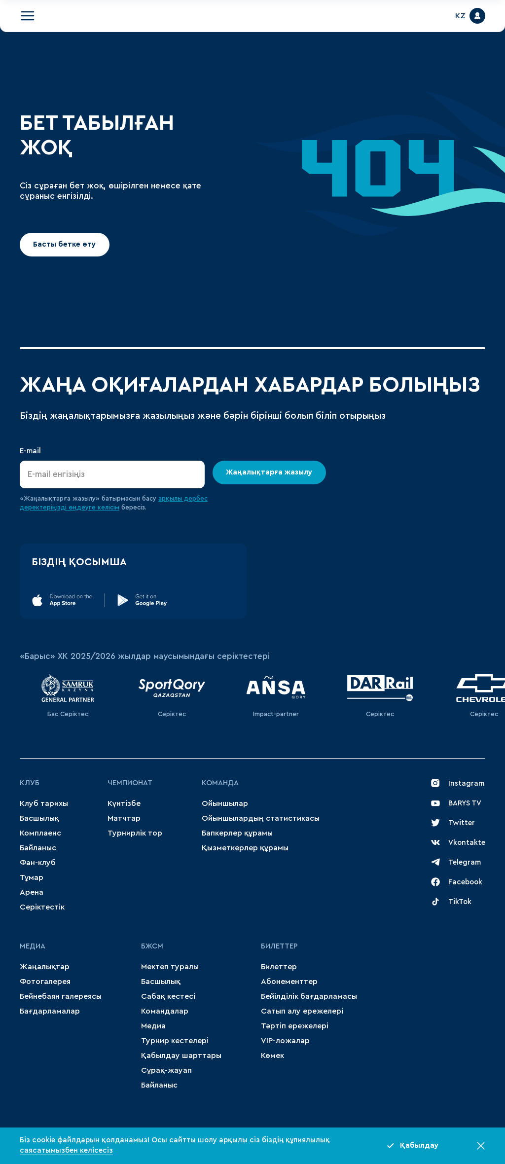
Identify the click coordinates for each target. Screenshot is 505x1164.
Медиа (153, 1026)
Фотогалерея (45, 981)
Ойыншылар (225, 803)
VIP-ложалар (285, 1041)
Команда (220, 783)
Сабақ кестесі (168, 996)
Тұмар (31, 877)
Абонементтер (289, 981)
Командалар (164, 1011)
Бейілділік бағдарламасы (309, 996)
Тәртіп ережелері (294, 1026)
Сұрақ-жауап (166, 1070)
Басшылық (39, 818)
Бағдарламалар (50, 1011)
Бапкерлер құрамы (237, 833)
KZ (460, 16)
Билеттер (279, 946)
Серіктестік (42, 907)
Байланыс (38, 848)
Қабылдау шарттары (181, 1055)
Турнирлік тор (135, 833)
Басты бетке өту (64, 244)
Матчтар (124, 818)
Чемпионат (130, 783)
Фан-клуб (38, 863)
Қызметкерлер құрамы (245, 848)
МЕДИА (32, 946)
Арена (31, 892)
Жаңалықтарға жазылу (269, 472)
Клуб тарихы (44, 803)
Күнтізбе (124, 803)
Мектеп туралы (170, 967)
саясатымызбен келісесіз (66, 1150)
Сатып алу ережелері (302, 1011)
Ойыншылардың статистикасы (261, 818)
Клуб (29, 783)
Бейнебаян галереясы (61, 996)
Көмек (272, 1055)
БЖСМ (152, 946)
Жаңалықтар (45, 967)
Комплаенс (40, 833)
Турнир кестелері (175, 1041)
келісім (108, 507)
